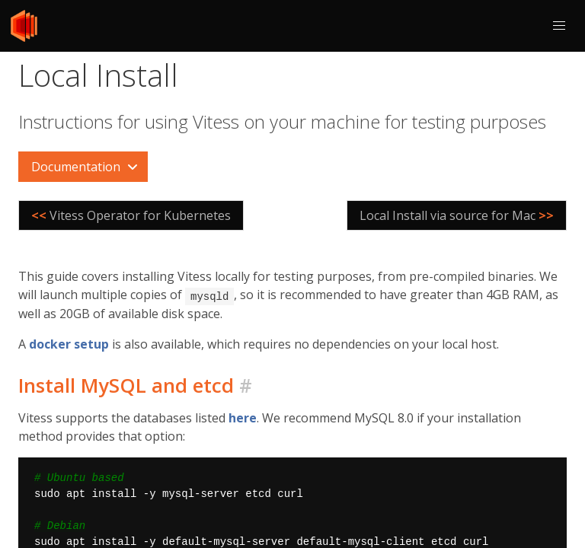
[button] (559, 26)
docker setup (69, 343)
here (243, 417)
